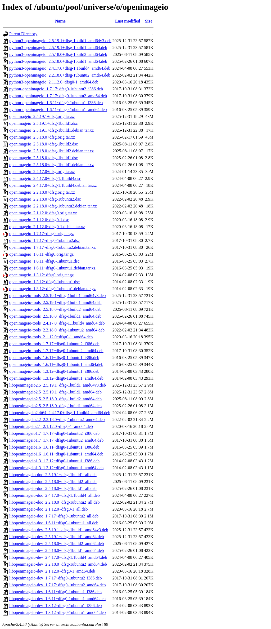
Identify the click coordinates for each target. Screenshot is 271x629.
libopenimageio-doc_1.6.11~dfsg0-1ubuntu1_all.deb (53, 523)
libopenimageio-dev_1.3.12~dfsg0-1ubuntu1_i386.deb (55, 605)
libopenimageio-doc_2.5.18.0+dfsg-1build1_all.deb (53, 488)
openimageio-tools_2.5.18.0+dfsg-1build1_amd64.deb (55, 316)
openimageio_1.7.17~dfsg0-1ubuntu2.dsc (44, 240)
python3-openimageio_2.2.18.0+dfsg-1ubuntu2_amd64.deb (59, 75)
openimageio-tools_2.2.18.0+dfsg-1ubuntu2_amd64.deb (57, 330)
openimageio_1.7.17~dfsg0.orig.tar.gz (41, 233)
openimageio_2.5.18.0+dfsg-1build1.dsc (43, 158)
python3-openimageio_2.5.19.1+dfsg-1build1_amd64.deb (58, 47)
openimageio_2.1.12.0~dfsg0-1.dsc (39, 220)
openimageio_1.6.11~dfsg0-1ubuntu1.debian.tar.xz (52, 268)
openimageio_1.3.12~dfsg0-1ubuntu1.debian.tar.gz (52, 288)
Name (60, 21)
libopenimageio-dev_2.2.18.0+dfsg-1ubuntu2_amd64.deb (58, 564)
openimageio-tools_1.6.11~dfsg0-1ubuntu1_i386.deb (54, 357)
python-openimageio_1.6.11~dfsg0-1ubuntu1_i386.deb (56, 102)
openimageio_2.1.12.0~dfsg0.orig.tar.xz (43, 213)
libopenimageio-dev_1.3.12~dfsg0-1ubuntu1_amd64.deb (57, 612)
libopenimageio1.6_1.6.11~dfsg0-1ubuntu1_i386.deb (54, 447)
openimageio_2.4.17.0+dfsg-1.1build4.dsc (45, 178)
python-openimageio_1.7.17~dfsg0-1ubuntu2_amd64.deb (58, 96)
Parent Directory (23, 34)
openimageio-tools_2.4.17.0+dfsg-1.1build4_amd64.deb (57, 323)
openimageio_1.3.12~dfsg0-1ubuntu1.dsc (44, 282)
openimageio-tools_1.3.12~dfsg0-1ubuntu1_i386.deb (54, 371)
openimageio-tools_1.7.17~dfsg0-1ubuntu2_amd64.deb (56, 350)
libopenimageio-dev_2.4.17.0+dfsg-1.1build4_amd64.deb (58, 557)
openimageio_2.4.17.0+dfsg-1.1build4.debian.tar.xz (53, 185)
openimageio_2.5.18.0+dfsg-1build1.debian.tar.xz (51, 164)
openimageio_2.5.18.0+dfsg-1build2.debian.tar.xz (51, 151)
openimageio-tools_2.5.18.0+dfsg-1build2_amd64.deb (55, 309)
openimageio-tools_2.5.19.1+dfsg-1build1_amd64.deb (55, 302)
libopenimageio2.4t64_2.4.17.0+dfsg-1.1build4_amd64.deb (59, 412)
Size (148, 21)
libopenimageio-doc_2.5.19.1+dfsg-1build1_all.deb (53, 474)
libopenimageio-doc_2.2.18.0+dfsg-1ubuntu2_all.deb (54, 502)
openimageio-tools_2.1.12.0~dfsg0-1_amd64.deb (51, 337)
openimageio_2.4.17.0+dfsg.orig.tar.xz (42, 171)
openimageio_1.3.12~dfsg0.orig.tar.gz (41, 275)
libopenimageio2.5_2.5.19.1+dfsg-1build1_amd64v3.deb (57, 385)
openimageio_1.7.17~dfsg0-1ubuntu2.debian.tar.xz (52, 247)
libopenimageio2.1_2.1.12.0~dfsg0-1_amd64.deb (51, 426)
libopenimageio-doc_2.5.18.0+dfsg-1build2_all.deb (53, 481)
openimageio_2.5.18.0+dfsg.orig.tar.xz (42, 137)
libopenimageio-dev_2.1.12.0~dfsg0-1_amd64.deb (52, 571)
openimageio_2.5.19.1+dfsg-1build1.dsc (43, 123)
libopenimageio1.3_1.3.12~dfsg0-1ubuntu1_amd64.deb (56, 468)
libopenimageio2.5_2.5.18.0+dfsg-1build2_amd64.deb (55, 399)
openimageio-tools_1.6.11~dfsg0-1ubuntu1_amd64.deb (56, 364)
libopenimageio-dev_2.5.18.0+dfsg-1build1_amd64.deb (56, 550)
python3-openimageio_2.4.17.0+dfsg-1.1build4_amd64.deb (59, 68)
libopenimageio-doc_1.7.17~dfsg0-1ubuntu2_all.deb (53, 516)
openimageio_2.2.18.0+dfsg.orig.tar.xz (42, 192)
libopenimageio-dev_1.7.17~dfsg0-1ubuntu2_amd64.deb (57, 585)
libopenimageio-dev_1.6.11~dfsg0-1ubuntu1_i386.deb (55, 592)
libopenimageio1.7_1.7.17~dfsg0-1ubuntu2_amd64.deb (56, 440)
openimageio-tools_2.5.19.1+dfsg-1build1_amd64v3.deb (57, 295)
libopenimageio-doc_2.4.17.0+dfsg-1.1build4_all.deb (54, 495)
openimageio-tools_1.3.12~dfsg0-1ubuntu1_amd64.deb (56, 378)
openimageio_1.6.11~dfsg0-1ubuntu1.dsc (44, 261)
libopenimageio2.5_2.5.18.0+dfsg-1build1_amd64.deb (55, 406)
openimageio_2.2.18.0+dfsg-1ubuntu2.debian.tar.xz (53, 206)
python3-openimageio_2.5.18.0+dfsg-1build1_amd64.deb (58, 61)
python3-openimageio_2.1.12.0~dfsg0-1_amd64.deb (53, 82)
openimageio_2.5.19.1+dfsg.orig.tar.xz (42, 116)
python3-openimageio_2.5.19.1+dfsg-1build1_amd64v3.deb (60, 40)
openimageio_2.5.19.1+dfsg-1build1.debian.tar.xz (51, 130)
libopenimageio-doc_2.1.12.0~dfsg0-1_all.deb (48, 509)
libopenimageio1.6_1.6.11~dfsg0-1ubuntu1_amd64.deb (56, 454)
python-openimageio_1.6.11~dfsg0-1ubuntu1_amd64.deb (58, 109)
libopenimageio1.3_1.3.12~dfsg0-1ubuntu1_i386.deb (54, 461)
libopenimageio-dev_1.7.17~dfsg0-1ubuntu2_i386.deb (55, 578)
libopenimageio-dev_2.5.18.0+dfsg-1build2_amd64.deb (56, 543)
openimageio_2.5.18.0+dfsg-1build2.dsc (43, 144)
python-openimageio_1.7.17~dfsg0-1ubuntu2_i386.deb (56, 89)
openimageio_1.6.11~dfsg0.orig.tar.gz (41, 254)
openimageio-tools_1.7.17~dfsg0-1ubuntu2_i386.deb (54, 344)
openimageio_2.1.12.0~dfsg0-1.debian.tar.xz (47, 226)
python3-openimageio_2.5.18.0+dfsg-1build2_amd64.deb (58, 54)
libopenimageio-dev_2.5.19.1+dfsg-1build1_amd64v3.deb (58, 530)
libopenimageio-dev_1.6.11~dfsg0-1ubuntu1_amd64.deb (57, 598)
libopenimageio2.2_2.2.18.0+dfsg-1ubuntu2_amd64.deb (57, 419)
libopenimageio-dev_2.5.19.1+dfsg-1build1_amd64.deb (56, 536)
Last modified (127, 21)
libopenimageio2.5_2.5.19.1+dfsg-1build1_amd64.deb (55, 392)
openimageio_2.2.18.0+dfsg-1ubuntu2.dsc (45, 199)
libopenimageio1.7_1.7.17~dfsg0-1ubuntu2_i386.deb (54, 433)
